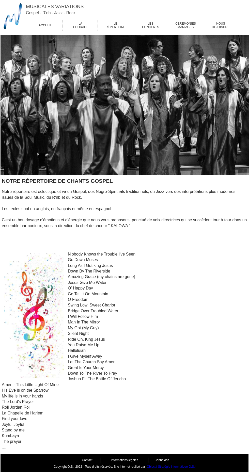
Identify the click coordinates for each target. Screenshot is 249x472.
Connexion (161, 460)
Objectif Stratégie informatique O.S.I (171, 466)
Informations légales (124, 460)
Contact (87, 460)
